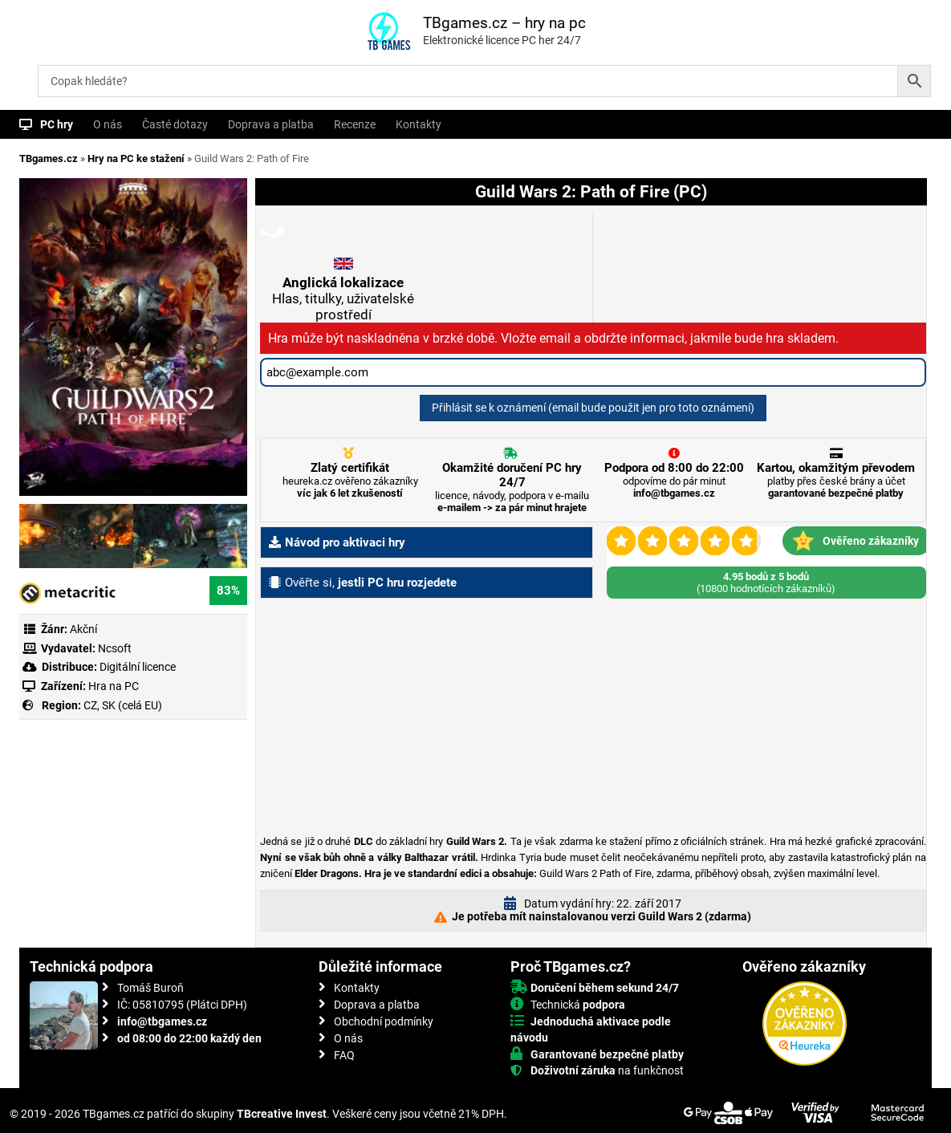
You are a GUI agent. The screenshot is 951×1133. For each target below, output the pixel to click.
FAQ (344, 1055)
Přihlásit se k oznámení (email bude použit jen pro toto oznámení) (593, 407)
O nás (107, 124)
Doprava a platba (271, 124)
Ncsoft (115, 648)
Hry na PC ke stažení (136, 158)
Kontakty (418, 124)
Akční (83, 629)
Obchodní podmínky (383, 1021)
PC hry (56, 124)
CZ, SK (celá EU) (122, 705)
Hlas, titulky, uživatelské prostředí (343, 298)
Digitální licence (136, 666)
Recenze (355, 124)
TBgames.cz (48, 158)
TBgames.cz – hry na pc (504, 23)
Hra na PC (112, 686)
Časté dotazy (175, 124)
